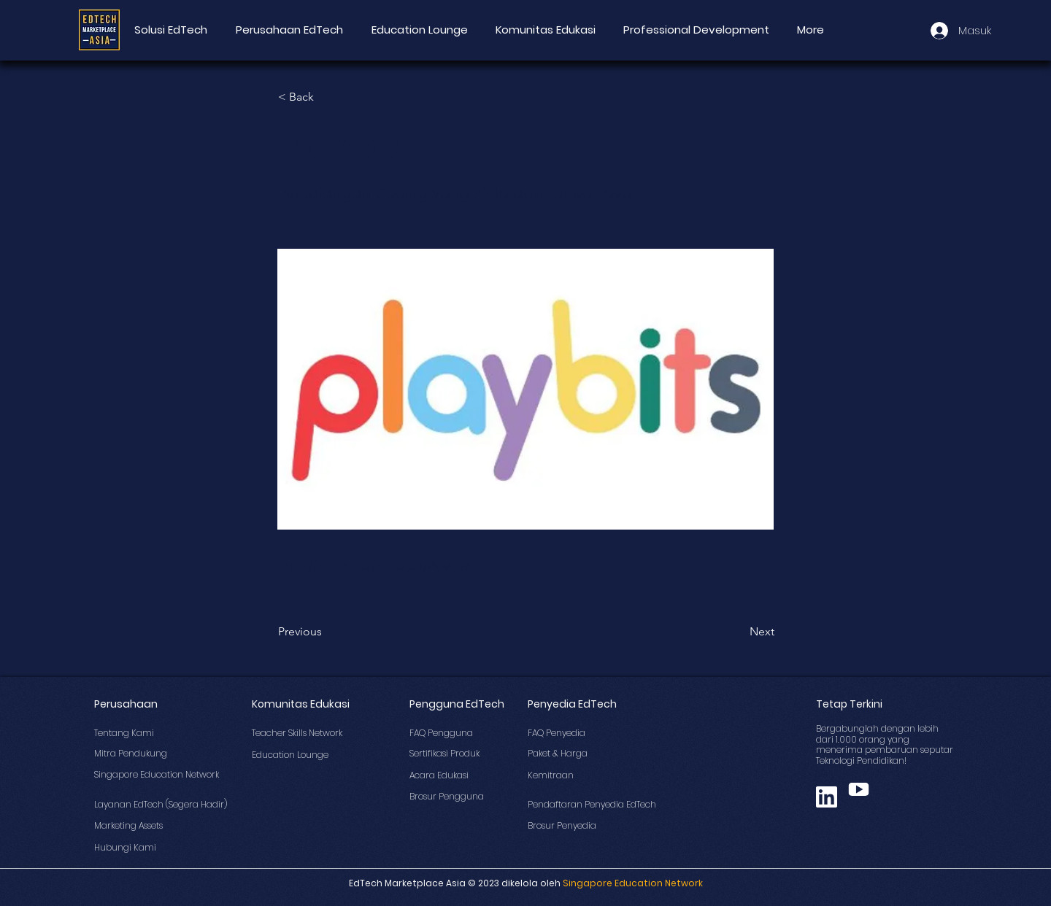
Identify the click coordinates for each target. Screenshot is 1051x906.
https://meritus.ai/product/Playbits (374, 566)
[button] (326, 97)
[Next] (737, 631)
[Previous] (326, 631)
